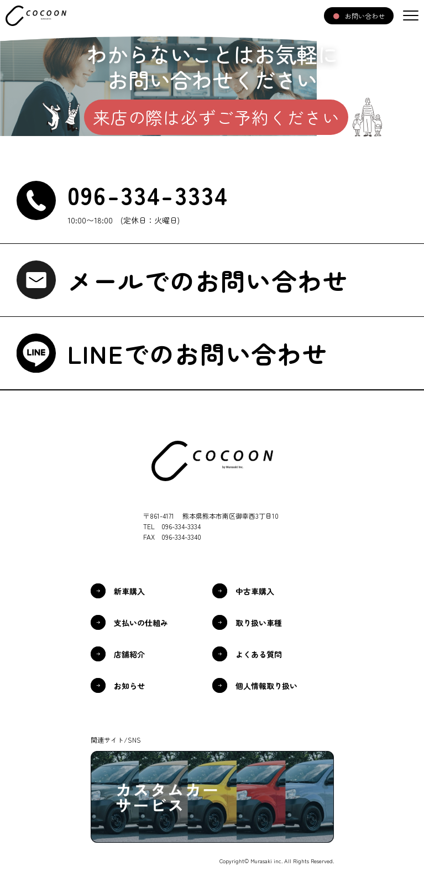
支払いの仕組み (141, 622)
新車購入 (129, 591)
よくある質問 (258, 654)
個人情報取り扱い (266, 685)
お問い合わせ (365, 15)
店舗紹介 (129, 654)
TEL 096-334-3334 (172, 526)
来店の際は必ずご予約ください (216, 117)
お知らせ (129, 685)
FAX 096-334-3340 (172, 536)
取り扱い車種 (258, 622)
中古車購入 (254, 591)
